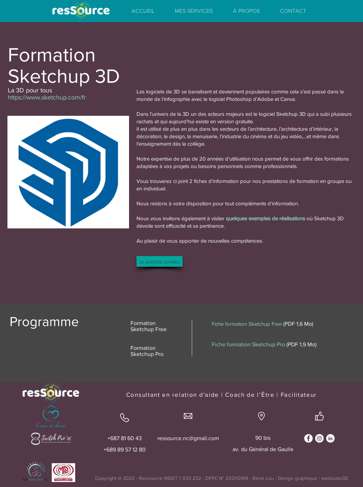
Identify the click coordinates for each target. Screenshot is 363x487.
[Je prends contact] (159, 261)
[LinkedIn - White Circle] (330, 438)
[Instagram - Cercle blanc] (319, 438)
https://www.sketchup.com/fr (47, 97)
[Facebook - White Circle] (308, 438)
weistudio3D (334, 478)
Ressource (151, 478)
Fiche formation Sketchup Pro (248, 344)
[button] (193, 11)
